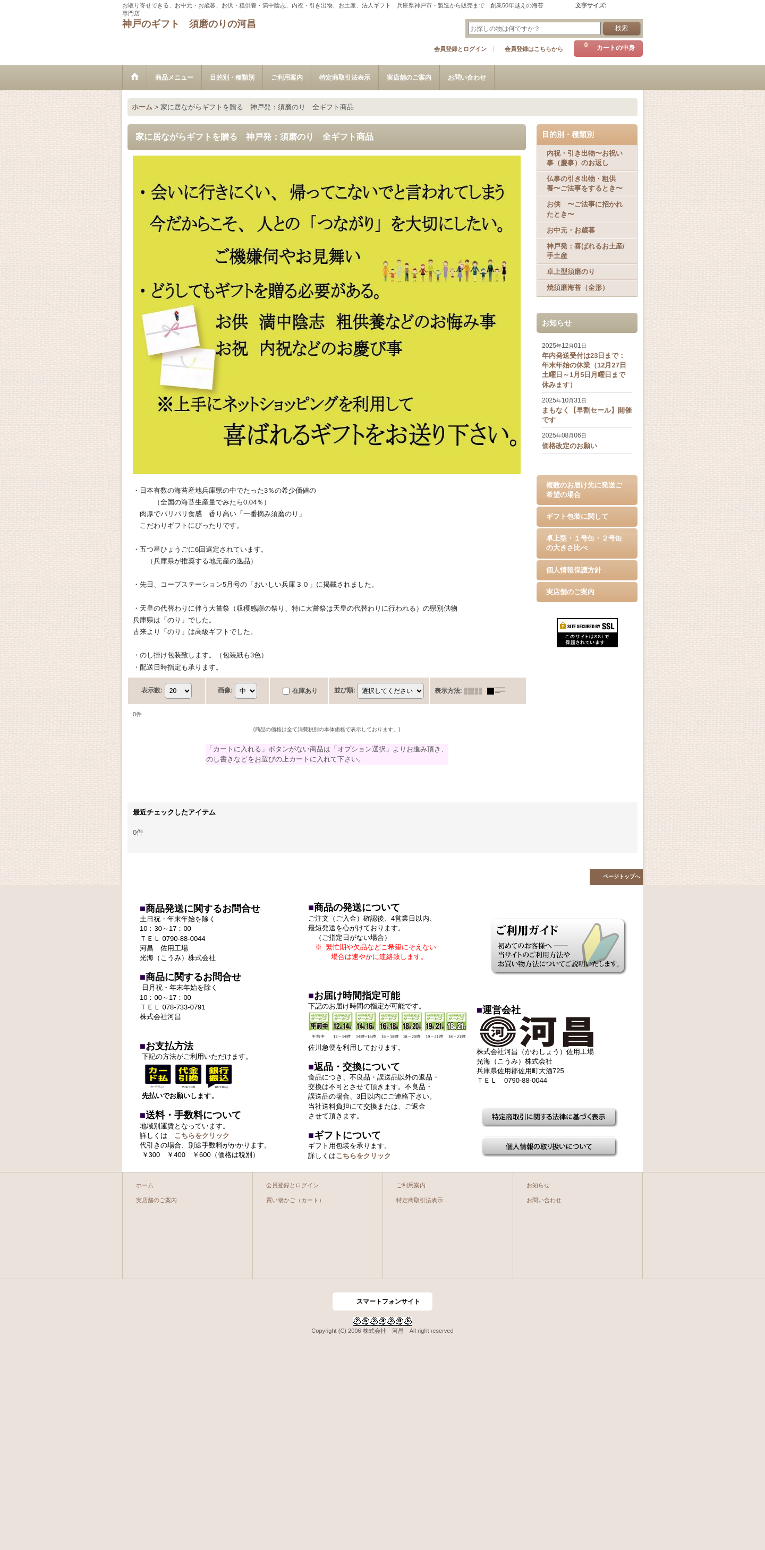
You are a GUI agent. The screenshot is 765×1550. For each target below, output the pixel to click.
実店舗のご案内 (570, 592)
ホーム (145, 1185)
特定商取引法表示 (419, 1200)
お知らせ (538, 1185)
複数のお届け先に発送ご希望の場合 (584, 490)
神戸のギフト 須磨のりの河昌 (189, 24)
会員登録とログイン (460, 49)
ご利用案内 (411, 1185)
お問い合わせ (544, 1200)
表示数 (152, 690)
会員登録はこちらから (534, 49)
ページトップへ (621, 876)
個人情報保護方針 (573, 570)
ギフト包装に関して (577, 516)
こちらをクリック (202, 1136)
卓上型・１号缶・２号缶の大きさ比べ (584, 543)
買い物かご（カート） (295, 1200)
